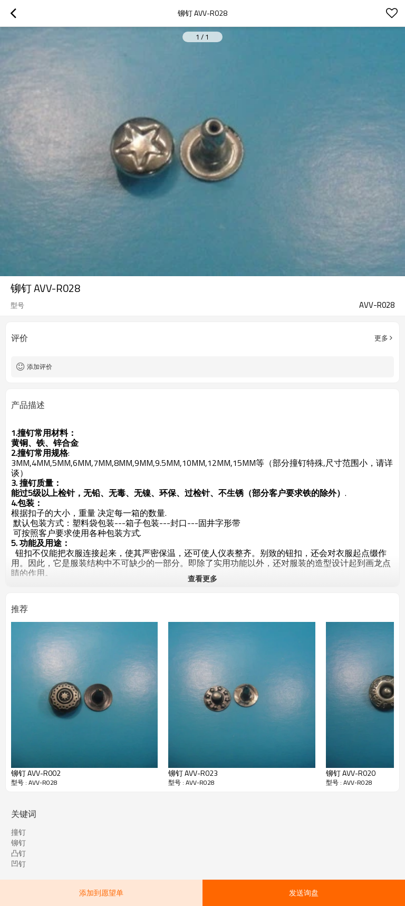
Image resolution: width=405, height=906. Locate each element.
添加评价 (39, 367)
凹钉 (18, 864)
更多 (381, 338)
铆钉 (18, 842)
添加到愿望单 (101, 892)
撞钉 (18, 832)
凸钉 (18, 853)
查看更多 (202, 578)
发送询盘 (304, 892)
